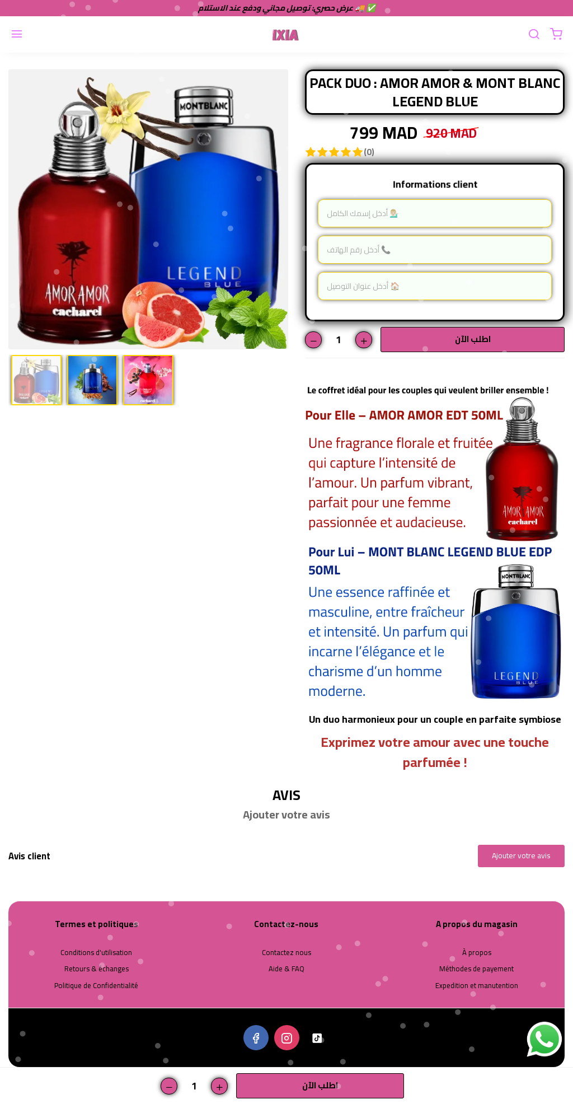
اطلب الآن (473, 339)
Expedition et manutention (476, 985)
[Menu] (16, 34)
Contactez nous (286, 952)
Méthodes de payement (476, 969)
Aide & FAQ (286, 969)
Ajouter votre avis (521, 855)
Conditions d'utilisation (96, 952)
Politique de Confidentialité (96, 985)
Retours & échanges (96, 969)
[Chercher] (533, 34)
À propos (476, 952)
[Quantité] (338, 339)
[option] (148, 209)
